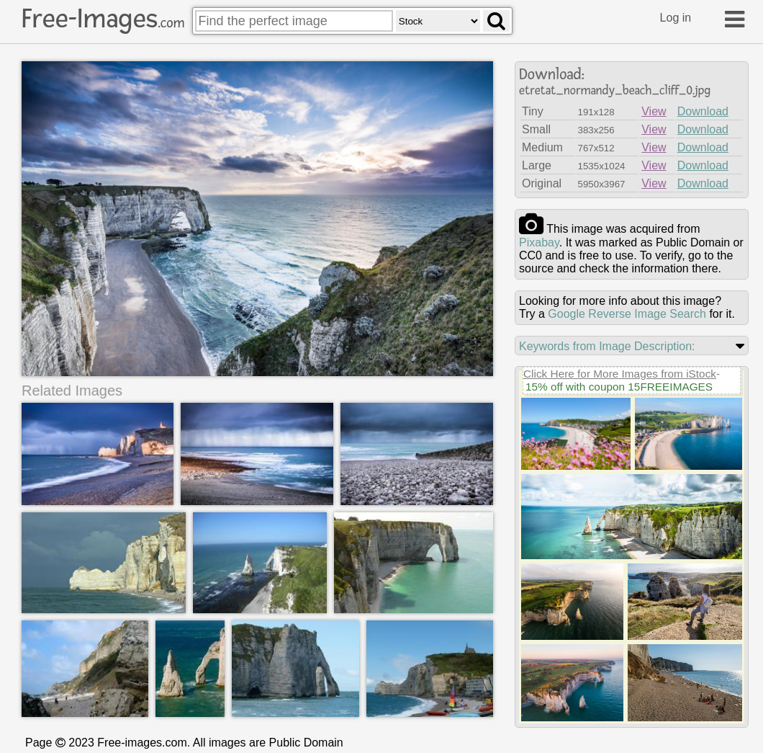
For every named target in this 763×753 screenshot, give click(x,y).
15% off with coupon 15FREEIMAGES (619, 386)
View (653, 111)
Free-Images (103, 18)
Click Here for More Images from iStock (619, 373)
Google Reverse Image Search (627, 314)
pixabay (539, 242)
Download (702, 111)
